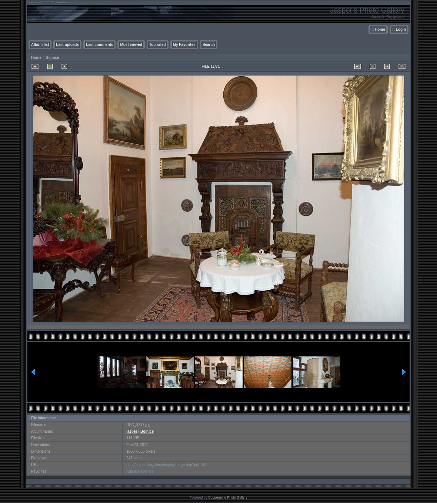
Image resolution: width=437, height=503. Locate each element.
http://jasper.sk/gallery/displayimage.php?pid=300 (166, 465)
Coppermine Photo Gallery (227, 497)
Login (401, 29)
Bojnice (52, 58)
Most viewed (131, 45)
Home (380, 29)
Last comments (99, 45)
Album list (40, 45)
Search (209, 45)
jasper (131, 431)
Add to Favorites (139, 471)
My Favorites (184, 45)
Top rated (157, 45)
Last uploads (67, 45)
